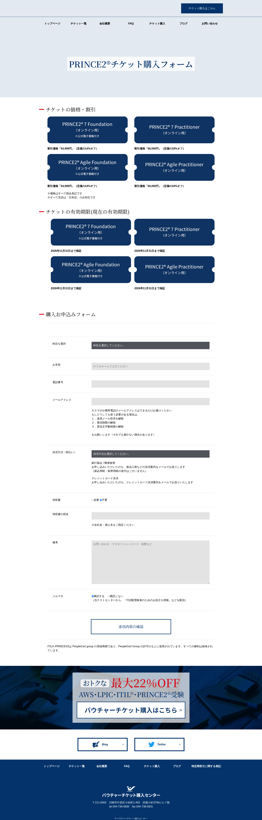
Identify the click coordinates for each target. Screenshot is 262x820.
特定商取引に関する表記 (206, 766)
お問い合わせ (210, 23)
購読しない (115, 596)
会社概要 (104, 23)
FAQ (131, 23)
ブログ (183, 23)
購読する (98, 596)
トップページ (52, 23)
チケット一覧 (79, 23)
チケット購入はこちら (202, 8)
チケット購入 (157, 23)
